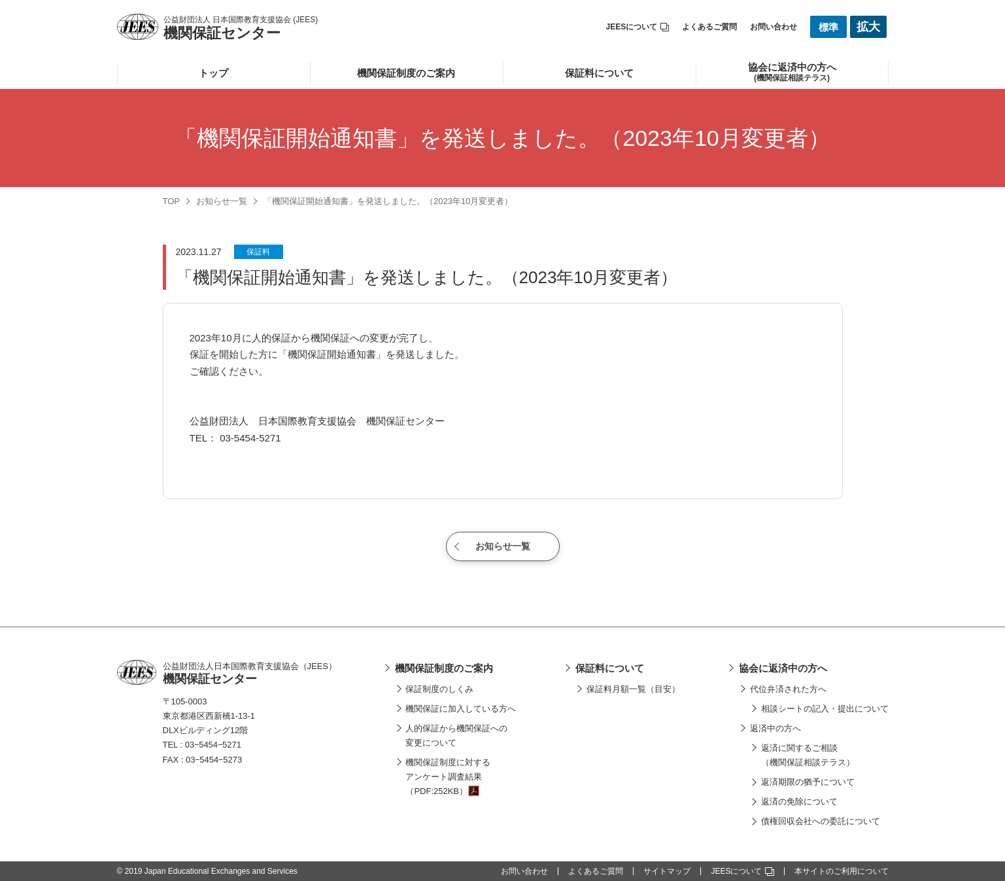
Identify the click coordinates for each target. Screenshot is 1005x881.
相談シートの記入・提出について (825, 709)
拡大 (868, 26)
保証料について (599, 72)
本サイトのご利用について (841, 871)
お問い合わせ (773, 26)
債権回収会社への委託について (820, 821)
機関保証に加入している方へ (460, 709)
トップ (213, 72)
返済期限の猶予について (808, 782)
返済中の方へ (775, 728)
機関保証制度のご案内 (406, 72)
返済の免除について (799, 801)
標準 (828, 27)
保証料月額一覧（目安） (633, 689)
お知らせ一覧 (221, 201)
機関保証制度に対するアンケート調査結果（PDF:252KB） (447, 776)
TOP (171, 201)
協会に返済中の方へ (783, 668)
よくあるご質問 (709, 26)
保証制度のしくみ (439, 689)
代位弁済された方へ (788, 689)
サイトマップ (666, 871)
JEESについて (638, 26)
